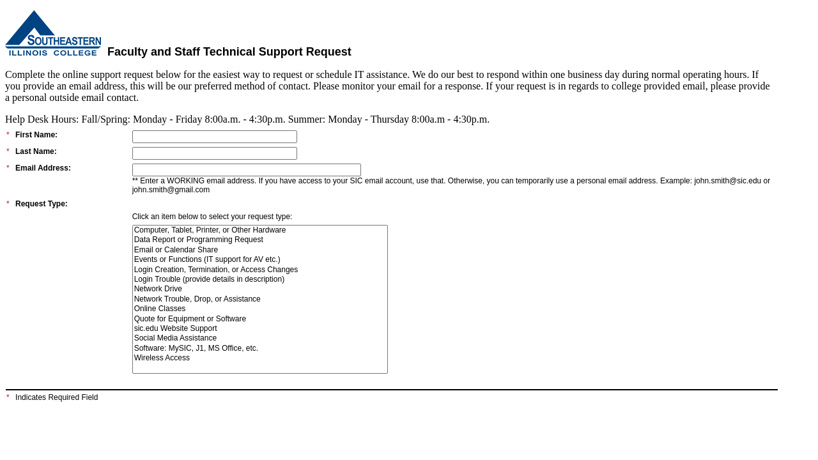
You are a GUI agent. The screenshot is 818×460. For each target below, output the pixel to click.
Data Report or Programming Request (260, 240)
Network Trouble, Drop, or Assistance (260, 299)
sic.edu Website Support (260, 329)
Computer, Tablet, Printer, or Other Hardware (260, 230)
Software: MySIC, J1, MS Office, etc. (260, 348)
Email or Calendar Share (260, 250)
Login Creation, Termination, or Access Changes (260, 270)
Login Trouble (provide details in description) (260, 279)
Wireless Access (260, 358)
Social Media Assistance (260, 338)
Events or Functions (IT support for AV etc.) (260, 259)
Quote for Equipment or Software (260, 319)
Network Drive (260, 289)
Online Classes (260, 309)
